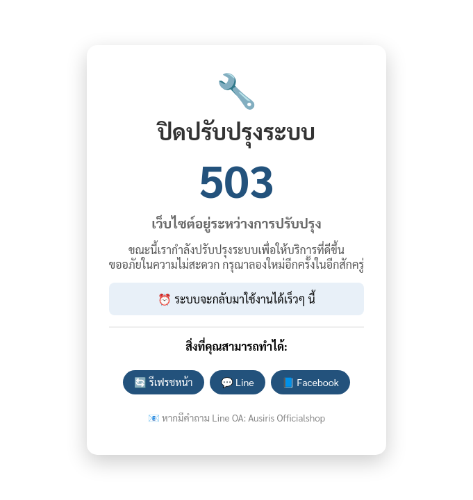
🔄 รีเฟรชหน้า (163, 382)
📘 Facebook (310, 382)
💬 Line (237, 382)
